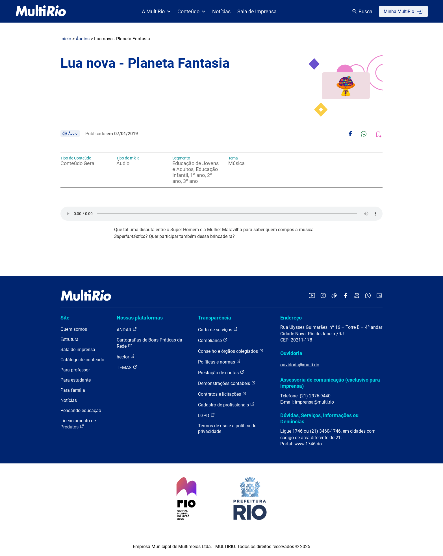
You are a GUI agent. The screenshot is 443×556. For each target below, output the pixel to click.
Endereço (291, 318)
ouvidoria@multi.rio (299, 364)
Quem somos (73, 329)
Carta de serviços (218, 329)
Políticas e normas (219, 362)
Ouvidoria (291, 353)
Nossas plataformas (140, 318)
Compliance (212, 340)
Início (65, 38)
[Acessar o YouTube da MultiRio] (312, 296)
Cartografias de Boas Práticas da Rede (149, 343)
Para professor (75, 370)
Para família (72, 390)
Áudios (83, 38)
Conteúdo (191, 11)
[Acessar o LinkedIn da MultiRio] (379, 296)
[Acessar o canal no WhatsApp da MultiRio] (368, 296)
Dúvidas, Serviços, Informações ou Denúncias (319, 418)
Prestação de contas (221, 372)
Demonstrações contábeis (227, 383)
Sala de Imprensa (257, 11)
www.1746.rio (308, 443)
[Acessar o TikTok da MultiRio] (334, 296)
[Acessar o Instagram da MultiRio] (323, 296)
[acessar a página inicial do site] (40, 11)
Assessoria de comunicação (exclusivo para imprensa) (330, 383)
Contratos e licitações (222, 394)
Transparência (214, 318)
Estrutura (69, 339)
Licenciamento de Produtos (78, 424)
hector (126, 357)
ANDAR (127, 329)
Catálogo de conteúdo (82, 359)
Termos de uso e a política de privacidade (227, 428)
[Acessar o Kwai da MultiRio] (356, 296)
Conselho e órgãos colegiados (231, 351)
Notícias (221, 11)
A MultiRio (156, 11)
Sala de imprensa (77, 349)
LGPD (206, 415)
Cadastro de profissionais (226, 405)
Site (65, 318)
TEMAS (127, 367)
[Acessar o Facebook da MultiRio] (345, 296)
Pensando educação (80, 410)
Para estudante (75, 380)
